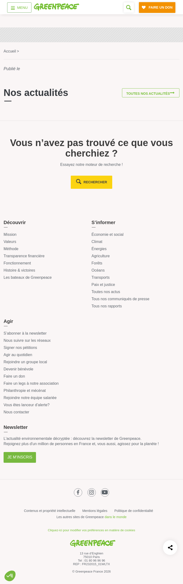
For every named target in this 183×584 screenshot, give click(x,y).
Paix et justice (103, 285)
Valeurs (10, 242)
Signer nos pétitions (20, 348)
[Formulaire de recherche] (129, 7)
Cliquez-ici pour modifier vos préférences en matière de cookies (91, 530)
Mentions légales (94, 511)
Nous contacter (16, 412)
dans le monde (116, 517)
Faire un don (14, 376)
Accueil (10, 51)
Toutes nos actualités (146, 94)
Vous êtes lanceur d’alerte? (27, 405)
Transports (101, 277)
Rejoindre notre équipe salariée (30, 398)
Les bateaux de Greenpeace (28, 277)
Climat (97, 242)
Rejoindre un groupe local (25, 362)
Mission (10, 234)
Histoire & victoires (19, 270)
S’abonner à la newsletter (25, 333)
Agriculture (101, 256)
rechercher (95, 182)
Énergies (99, 249)
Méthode (11, 249)
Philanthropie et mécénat (25, 391)
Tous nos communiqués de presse (120, 299)
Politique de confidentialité (133, 511)
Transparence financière (24, 256)
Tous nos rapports (107, 306)
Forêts (97, 263)
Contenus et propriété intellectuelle (49, 511)
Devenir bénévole (18, 369)
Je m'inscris (19, 457)
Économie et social (107, 234)
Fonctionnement (17, 263)
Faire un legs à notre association (31, 383)
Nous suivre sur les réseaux (27, 340)
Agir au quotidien (18, 355)
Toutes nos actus (106, 292)
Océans (98, 270)
